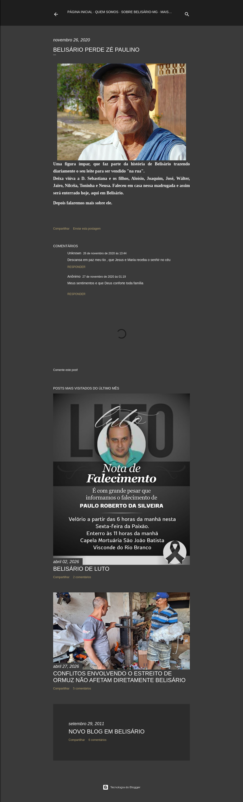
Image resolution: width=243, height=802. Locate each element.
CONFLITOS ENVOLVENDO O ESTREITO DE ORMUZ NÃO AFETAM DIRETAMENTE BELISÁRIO (119, 676)
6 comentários (97, 740)
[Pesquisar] (187, 13)
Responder (76, 267)
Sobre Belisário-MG (139, 12)
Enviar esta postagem (87, 228)
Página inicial (79, 12)
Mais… (166, 12)
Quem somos (106, 12)
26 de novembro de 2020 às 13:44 (104, 253)
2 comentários (82, 577)
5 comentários (82, 688)
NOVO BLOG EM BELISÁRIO (107, 731)
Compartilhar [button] (61, 228)
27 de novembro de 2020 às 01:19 (104, 276)
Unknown (74, 253)
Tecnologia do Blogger (121, 787)
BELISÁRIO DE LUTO (81, 569)
